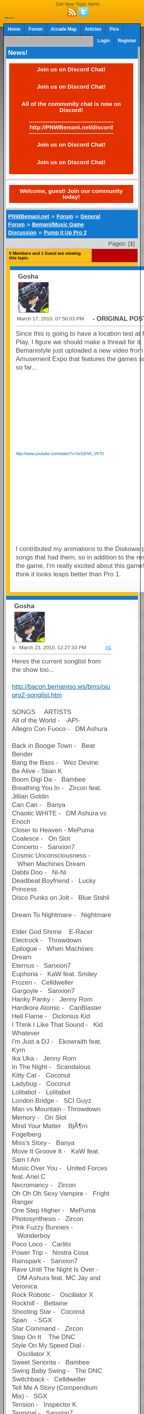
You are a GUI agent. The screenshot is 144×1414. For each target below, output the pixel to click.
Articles (93, 29)
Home (14, 29)
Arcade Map (63, 29)
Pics (114, 29)
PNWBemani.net (28, 216)
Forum (35, 29)
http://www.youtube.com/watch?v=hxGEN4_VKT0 (60, 454)
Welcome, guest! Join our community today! (71, 194)
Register (127, 40)
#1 (108, 647)
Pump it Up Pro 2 (65, 232)
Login (104, 40)
